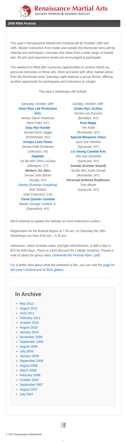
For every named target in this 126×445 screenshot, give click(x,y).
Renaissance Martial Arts (28, 434)
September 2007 (31, 384)
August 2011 (29, 308)
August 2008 (29, 365)
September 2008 (31, 361)
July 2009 (26, 351)
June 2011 (27, 313)
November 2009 (31, 337)
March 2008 (28, 370)
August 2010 (29, 327)
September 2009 (31, 342)
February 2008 (30, 375)
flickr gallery (55, 270)
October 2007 (29, 380)
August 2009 (29, 346)
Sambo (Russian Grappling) (37, 185)
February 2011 (30, 318)
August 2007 (29, 389)
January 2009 (29, 356)
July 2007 (26, 394)
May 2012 (27, 303)
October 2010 (29, 322)
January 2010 (29, 332)
